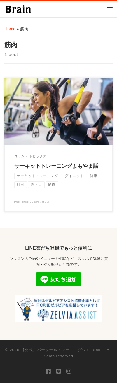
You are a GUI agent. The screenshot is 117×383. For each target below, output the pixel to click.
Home (9, 29)
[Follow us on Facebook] (48, 371)
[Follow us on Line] (58, 371)
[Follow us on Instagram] (68, 371)
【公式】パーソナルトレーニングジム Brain (61, 350)
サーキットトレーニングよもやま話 (56, 166)
